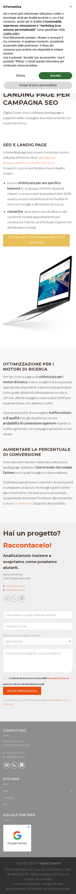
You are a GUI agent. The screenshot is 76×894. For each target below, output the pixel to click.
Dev (5, 804)
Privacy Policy (55, 700)
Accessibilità (44, 879)
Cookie (29, 879)
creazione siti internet (26, 883)
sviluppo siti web (52, 883)
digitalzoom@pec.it (43, 874)
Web (5, 790)
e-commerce (23, 503)
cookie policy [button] (11, 33)
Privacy (62, 874)
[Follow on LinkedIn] (21, 598)
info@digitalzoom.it (15, 589)
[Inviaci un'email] (6, 598)
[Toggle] (71, 791)
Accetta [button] (55, 75)
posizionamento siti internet (24, 888)
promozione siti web (57, 888)
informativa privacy (57, 678)
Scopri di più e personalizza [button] (38, 85)
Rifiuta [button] (20, 75)
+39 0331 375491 (15, 586)
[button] (70, 6)
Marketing (8, 797)
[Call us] (14, 598)
